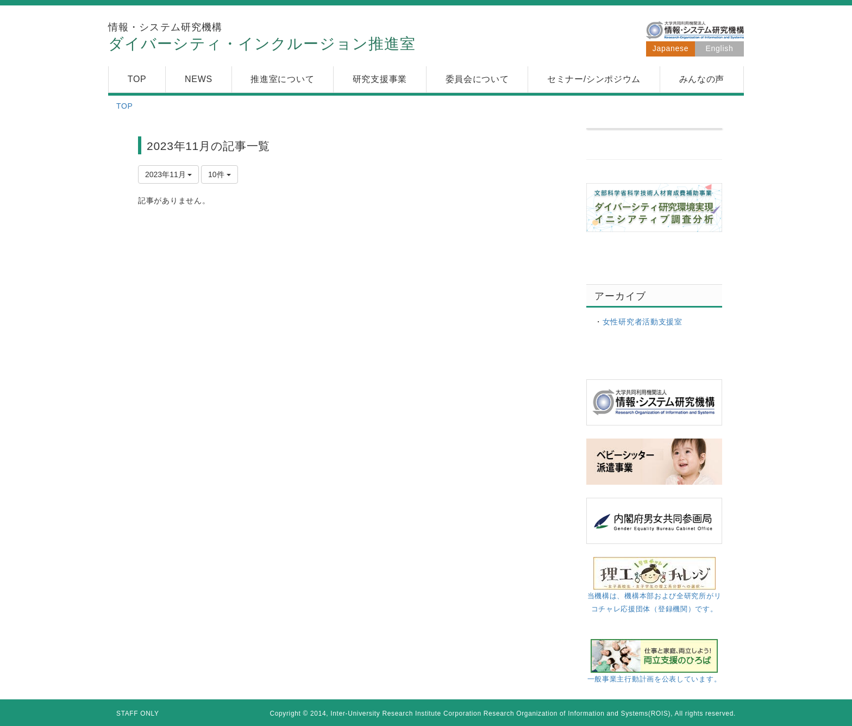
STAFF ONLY (137, 713)
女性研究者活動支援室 (642, 321)
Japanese (670, 48)
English (720, 48)
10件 (219, 174)
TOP (124, 106)
